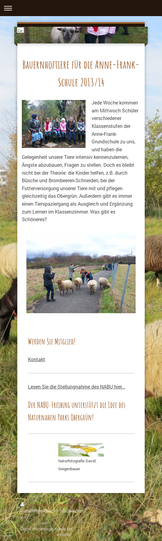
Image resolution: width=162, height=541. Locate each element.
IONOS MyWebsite (38, 534)
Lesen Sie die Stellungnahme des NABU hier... (76, 386)
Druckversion (36, 504)
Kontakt (36, 359)
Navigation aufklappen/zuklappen (81, 8)
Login (136, 504)
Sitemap (63, 504)
